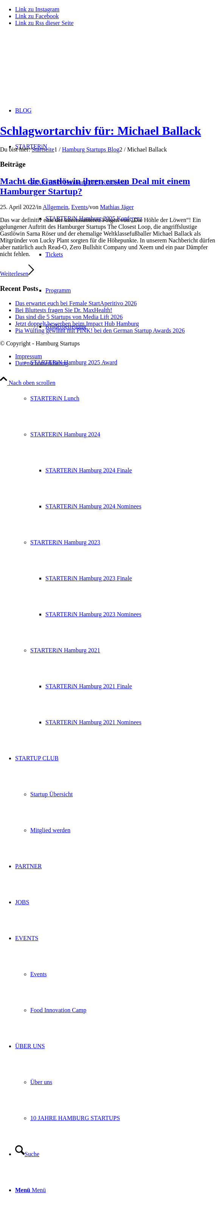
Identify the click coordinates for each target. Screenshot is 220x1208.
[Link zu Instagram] (37, 9)
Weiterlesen (17, 273)
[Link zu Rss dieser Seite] (44, 23)
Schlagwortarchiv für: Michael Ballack (100, 131)
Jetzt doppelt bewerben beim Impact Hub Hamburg (77, 323)
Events (79, 207)
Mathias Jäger (116, 207)
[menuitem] (117, 434)
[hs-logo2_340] (56, 68)
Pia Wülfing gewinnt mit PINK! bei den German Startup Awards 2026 (100, 330)
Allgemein (55, 207)
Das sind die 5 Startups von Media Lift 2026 (68, 317)
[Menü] (30, 1190)
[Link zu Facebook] (37, 16)
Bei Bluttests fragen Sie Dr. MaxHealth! (63, 310)
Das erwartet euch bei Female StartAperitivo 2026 (76, 303)
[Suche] (27, 1154)
